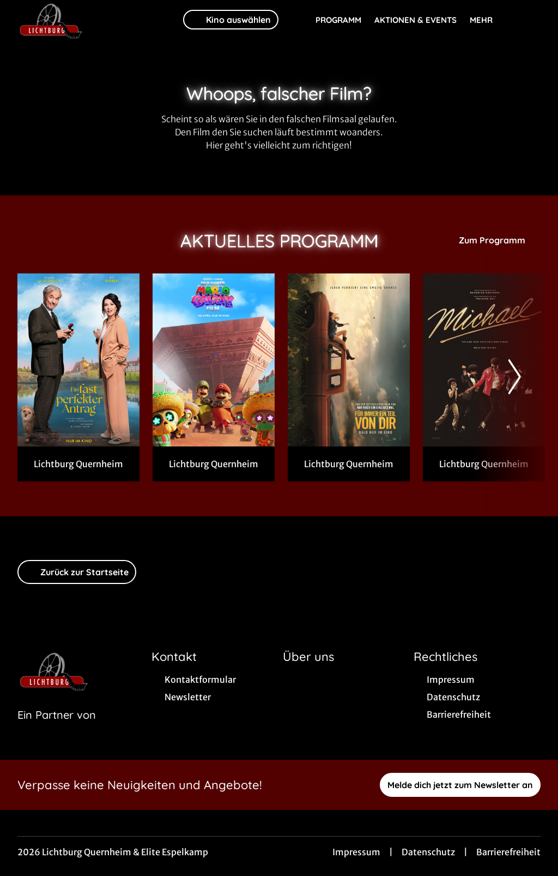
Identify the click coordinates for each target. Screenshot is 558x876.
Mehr (488, 20)
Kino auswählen (231, 19)
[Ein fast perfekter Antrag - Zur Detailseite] (78, 359)
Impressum (356, 852)
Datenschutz (428, 852)
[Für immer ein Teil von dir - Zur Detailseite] (349, 359)
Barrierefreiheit (508, 852)
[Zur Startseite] (93, 20)
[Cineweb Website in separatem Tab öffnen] (56, 729)
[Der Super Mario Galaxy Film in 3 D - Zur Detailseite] (214, 359)
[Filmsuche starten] (530, 20)
